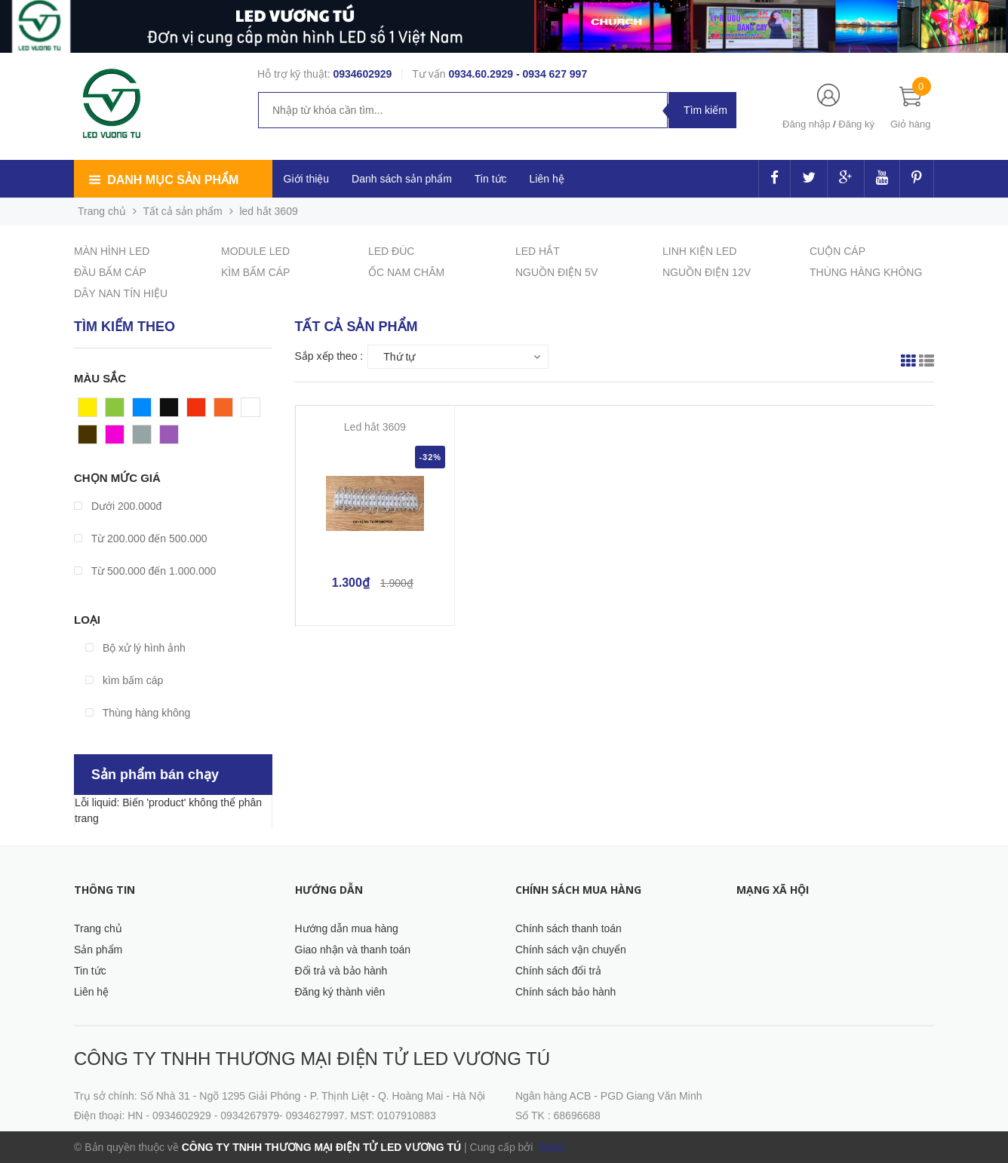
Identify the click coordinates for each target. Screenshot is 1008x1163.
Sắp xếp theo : (329, 356)
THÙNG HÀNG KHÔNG (866, 272)
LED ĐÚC (391, 251)
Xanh (118, 411)
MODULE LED (255, 251)
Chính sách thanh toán (568, 928)
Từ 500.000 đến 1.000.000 (145, 571)
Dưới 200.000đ (117, 506)
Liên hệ (547, 179)
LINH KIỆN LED (699, 251)
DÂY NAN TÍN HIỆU (120, 293)
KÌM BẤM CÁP (255, 272)
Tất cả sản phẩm (183, 211)
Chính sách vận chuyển (570, 950)
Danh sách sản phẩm (402, 179)
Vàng (90, 411)
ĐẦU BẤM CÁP (110, 272)
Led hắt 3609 (375, 427)
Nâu (88, 438)
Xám (144, 438)
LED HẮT (537, 251)
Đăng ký (856, 124)
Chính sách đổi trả (558, 971)
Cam (225, 411)
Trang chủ (98, 928)
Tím (169, 438)
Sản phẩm (98, 950)
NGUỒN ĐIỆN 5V (556, 272)
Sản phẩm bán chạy (155, 774)
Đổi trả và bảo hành (341, 971)
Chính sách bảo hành (565, 992)
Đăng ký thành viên (340, 992)
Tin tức (491, 179)
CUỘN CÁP (837, 251)
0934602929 (362, 74)
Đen (170, 411)
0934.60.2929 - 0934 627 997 (517, 74)
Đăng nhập (806, 124)
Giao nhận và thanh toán (353, 950)
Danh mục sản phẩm (172, 179)
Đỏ (194, 411)
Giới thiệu (307, 179)
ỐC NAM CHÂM (406, 272)
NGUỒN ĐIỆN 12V (706, 272)
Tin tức (90, 971)
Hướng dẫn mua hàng (346, 928)
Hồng (118, 438)
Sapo (550, 1147)
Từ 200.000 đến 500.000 (140, 538)
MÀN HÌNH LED (111, 251)
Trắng (255, 411)
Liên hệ (91, 992)
